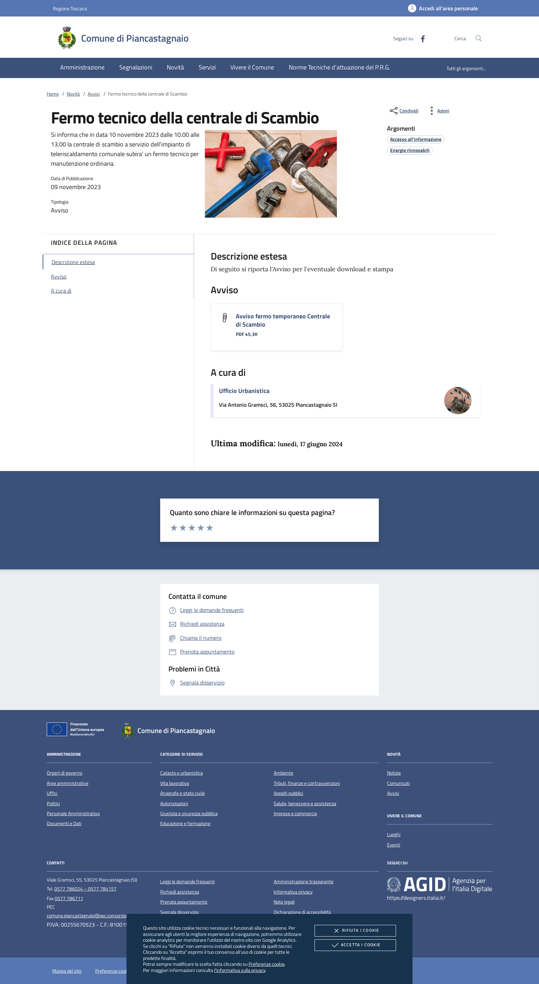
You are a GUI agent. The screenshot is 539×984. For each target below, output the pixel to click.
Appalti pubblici (288, 793)
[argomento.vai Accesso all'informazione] (415, 139)
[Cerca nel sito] (478, 38)
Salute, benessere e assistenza (305, 803)
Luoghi (393, 834)
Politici (53, 803)
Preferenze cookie (267, 963)
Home (53, 94)
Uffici (52, 793)
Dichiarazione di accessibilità (302, 912)
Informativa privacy (293, 892)
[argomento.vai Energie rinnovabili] (410, 150)
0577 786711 (69, 898)
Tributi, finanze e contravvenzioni (307, 783)
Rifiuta (355, 930)
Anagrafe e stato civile (182, 793)
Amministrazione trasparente (303, 881)
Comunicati (398, 783)
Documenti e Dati (64, 823)
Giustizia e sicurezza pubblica (189, 813)
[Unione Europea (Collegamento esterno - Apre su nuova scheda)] (77, 730)
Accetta (355, 945)
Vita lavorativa (174, 783)
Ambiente (283, 773)
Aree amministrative (67, 783)
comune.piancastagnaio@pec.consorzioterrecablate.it (101, 915)
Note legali (284, 902)
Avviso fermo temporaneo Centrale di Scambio (283, 320)
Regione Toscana (70, 8)
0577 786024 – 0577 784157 (85, 889)
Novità (73, 94)
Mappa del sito (66, 971)
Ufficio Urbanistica (244, 390)
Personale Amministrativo (73, 813)
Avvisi (94, 94)
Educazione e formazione (185, 823)
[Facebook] (420, 38)
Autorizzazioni (174, 803)
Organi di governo (64, 773)
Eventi (393, 845)
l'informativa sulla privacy (239, 970)
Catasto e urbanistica (181, 773)
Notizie (394, 773)
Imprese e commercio (295, 813)
